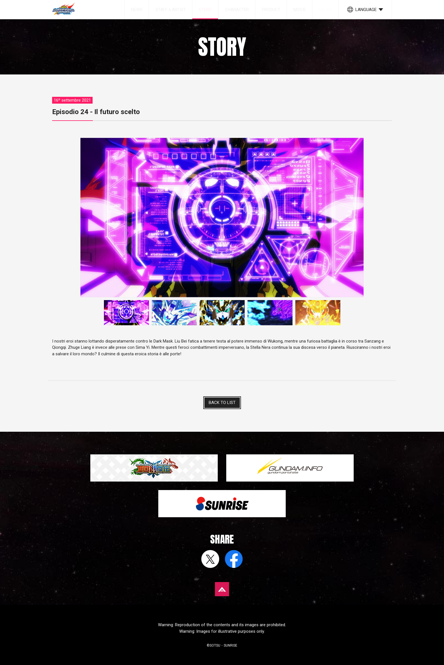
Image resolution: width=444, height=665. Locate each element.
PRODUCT (271, 9)
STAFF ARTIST (170, 9)
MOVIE (299, 9)
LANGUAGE (366, 9)
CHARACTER (237, 9)
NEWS (136, 9)
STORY (205, 9)
